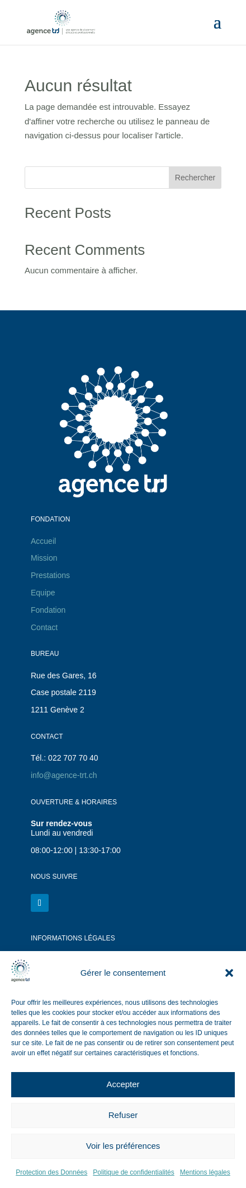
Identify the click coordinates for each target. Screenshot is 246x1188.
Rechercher (195, 177)
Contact (44, 627)
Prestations (50, 575)
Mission (44, 557)
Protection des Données (51, 1172)
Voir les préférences (123, 1145)
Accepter (122, 1084)
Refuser (123, 1115)
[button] (229, 973)
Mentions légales (205, 1172)
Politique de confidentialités (133, 1172)
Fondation (48, 609)
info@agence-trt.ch (64, 775)
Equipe (43, 592)
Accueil (43, 541)
